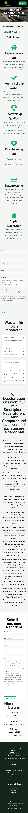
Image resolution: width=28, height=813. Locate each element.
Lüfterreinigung (8, 346)
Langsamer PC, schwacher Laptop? (12, 370)
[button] (14, 724)
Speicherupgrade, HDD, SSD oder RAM (12, 374)
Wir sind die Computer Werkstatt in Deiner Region (13, 381)
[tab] (14, 337)
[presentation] (12, 306)
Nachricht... (6, 312)
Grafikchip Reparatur (9, 343)
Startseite (14, 768)
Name (2, 250)
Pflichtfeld (4, 289)
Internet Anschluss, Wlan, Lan (11, 354)
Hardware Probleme (9, 348)
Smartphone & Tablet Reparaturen (14, 770)
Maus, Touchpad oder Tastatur (11, 362)
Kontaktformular (14, 781)
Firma (2, 270)
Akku (5, 365)
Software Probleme (9, 351)
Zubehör (14, 779)
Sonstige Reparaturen (9, 377)
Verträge (14, 774)
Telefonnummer (5, 257)
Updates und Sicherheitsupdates (12, 368)
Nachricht (3, 277)
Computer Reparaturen (14, 772)
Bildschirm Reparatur (9, 337)
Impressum (14, 790)
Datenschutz (14, 792)
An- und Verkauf (14, 777)
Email (2, 263)
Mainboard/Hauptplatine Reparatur (13, 340)
